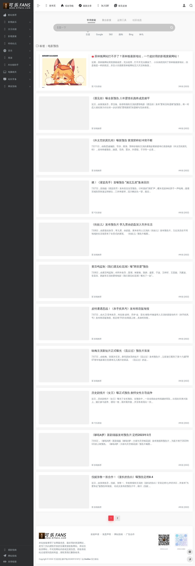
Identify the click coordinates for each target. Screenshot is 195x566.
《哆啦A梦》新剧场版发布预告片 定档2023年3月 (121, 434)
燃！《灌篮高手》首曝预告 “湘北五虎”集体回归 (120, 182)
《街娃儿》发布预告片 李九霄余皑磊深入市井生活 (122, 224)
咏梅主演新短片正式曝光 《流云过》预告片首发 (121, 350)
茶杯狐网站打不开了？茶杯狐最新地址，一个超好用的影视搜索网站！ (136, 56)
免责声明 (106, 534)
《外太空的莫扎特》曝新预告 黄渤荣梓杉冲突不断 (122, 140)
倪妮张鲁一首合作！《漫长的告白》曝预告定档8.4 (122, 477)
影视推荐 (97, 128)
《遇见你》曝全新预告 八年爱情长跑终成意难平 (121, 98)
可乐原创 (97, 86)
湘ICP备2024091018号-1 (71, 559)
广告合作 (130, 534)
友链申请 (95, 534)
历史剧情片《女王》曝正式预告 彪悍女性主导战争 (122, 392)
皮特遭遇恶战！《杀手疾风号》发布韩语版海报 (120, 308)
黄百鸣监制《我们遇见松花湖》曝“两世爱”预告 (120, 266)
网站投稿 (118, 534)
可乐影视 (57, 559)
